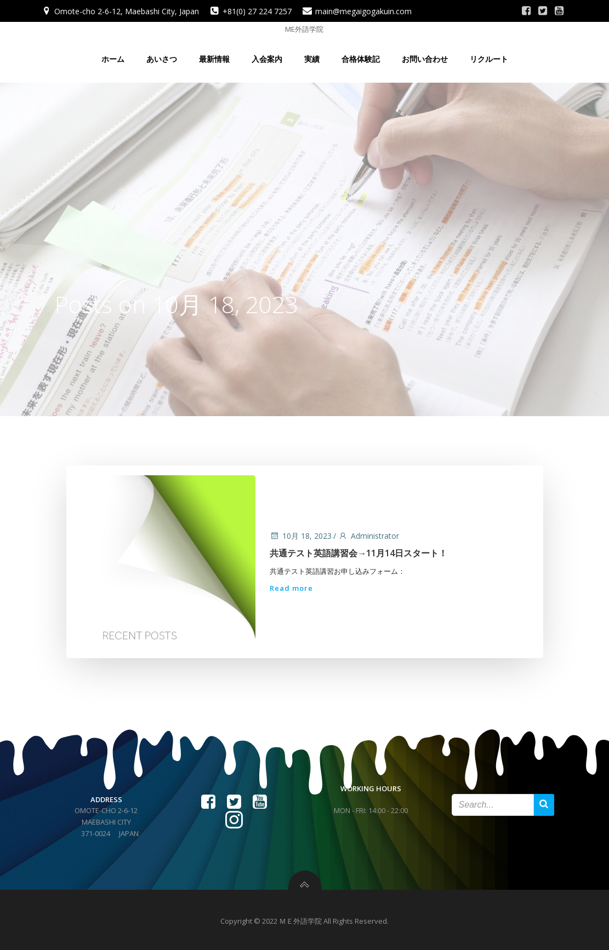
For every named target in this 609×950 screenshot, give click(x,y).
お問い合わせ (425, 55)
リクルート (489, 55)
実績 (312, 55)
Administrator (368, 533)
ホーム (112, 55)
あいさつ (161, 55)
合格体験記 (361, 55)
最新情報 (214, 55)
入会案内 (267, 55)
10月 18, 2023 (300, 533)
